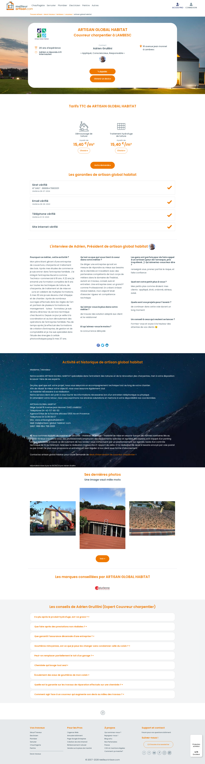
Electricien (77, 5)
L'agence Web (72, 732)
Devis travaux (35, 754)
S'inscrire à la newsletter (158, 744)
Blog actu (108, 739)
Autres (98, 5)
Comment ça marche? (113, 751)
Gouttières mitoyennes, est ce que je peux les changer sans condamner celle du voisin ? (82, 646)
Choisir (84, 151)
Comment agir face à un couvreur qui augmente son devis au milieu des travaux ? (79, 694)
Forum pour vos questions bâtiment (156, 732)
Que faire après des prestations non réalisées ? (60, 627)
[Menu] (200, 736)
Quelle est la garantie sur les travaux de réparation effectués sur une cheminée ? (78, 685)
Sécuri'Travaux (36, 732)
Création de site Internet (77, 742)
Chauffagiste (41, 5)
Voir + (102, 559)
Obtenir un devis (102, 79)
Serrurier (54, 5)
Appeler (102, 72)
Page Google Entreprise (76, 739)
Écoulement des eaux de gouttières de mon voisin (61, 675)
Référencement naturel (76, 745)
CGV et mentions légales (114, 748)
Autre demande (102, 165)
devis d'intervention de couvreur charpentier (112, 455)
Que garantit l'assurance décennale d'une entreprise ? (64, 636)
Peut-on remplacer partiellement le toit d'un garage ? (64, 656)
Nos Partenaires (110, 742)
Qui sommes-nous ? (112, 732)
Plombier (65, 5)
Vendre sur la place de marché (79, 748)
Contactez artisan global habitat (47, 455)
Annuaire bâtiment (75, 735)
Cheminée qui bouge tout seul (51, 665)
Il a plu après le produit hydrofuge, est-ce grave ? (61, 617)
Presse (107, 745)
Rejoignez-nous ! (111, 735)
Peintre (89, 5)
